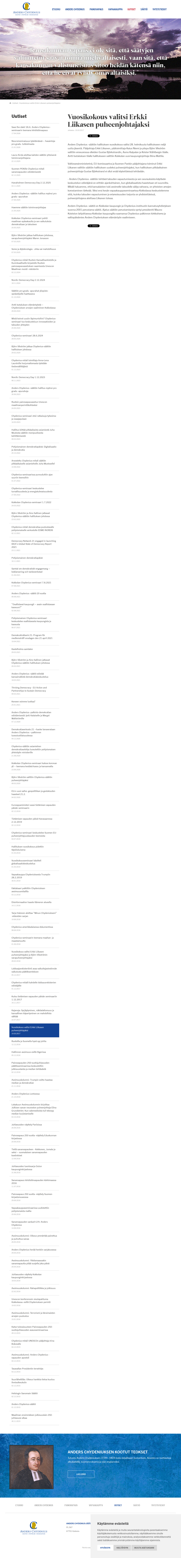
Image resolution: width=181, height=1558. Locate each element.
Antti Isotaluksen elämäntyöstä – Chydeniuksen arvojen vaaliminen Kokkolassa (34, 308)
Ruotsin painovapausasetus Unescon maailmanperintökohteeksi (34, 405)
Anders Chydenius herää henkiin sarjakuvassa (34, 1251)
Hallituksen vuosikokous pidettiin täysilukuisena (34, 850)
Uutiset (131, 9)
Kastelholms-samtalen (34, 651)
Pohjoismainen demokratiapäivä (34, 559)
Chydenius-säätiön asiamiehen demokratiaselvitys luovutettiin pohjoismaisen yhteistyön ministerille (34, 751)
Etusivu (56, 9)
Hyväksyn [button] (105, 1547)
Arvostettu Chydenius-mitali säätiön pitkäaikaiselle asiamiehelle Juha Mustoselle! (34, 464)
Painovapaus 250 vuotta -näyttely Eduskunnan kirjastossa (34, 1138)
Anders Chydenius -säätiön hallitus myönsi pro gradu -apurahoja (34, 391)
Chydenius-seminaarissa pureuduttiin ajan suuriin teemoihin (34, 477)
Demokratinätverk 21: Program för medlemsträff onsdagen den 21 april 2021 (34, 638)
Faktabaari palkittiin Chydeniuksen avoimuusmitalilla (34, 891)
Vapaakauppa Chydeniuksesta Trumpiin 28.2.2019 (34, 877)
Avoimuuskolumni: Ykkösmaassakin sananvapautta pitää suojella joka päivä (34, 1263)
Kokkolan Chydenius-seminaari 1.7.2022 (34, 504)
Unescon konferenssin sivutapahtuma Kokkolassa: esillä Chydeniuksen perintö (34, 1302)
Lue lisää (81, 1474)
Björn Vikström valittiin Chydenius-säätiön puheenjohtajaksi (34, 780)
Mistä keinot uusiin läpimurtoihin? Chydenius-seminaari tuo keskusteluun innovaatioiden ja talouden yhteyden (34, 323)
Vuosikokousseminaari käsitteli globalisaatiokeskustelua (34, 863)
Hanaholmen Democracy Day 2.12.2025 (34, 184)
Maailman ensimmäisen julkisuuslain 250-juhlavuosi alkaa (34, 1418)
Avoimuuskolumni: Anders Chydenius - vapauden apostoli (34, 1358)
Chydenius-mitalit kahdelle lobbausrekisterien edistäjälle (34, 985)
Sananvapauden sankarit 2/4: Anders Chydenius (34, 1225)
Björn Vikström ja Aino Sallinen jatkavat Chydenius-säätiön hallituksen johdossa (34, 516)
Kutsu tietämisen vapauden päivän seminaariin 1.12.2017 (34, 999)
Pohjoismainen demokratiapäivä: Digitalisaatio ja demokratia (34, 450)
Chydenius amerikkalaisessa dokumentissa (34, 928)
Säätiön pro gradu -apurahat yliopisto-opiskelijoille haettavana (34, 294)
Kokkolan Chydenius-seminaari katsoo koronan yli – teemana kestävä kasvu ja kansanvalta (34, 766)
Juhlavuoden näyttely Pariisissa (34, 1126)
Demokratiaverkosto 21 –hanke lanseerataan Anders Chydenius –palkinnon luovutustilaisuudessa (34, 734)
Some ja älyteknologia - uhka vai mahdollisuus (34, 251)
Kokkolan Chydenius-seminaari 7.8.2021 (34, 584)
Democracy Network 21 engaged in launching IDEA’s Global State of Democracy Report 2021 (34, 545)
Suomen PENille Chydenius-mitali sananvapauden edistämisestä (34, 172)
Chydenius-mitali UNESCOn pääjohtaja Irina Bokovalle (34, 1344)
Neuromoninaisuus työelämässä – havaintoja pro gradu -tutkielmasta (34, 144)
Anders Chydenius (75, 9)
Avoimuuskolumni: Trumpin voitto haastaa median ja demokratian (34, 1083)
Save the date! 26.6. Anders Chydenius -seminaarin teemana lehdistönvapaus (34, 130)
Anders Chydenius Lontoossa (34, 1095)
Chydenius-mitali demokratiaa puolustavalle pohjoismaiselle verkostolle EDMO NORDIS (34, 530)
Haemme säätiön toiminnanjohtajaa (34, 209)
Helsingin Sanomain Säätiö (34, 1395)
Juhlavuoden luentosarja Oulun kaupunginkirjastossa (34, 1169)
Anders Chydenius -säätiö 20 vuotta (34, 595)
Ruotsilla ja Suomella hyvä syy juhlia (34, 1043)
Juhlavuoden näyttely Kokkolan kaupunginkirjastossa (34, 1277)
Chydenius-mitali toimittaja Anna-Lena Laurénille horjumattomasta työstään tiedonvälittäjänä (34, 365)
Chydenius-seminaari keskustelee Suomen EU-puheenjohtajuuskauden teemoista (34, 836)
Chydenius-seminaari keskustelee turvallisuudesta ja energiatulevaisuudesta (34, 491)
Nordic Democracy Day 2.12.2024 (34, 282)
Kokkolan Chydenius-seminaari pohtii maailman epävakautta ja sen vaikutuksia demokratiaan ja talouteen (34, 223)
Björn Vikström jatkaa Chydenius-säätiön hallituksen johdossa (34, 349)
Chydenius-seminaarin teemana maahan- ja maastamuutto (34, 941)
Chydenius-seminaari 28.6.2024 (34, 337)
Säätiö (144, 9)
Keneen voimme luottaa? (34, 703)
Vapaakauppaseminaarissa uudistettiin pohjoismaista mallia (34, 1211)
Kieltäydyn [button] (122, 1547)
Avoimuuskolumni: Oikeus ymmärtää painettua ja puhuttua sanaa (34, 1239)
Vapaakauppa (115, 9)
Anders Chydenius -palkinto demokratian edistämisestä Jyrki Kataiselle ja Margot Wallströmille (34, 717)
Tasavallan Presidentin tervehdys (34, 1370)
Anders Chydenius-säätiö (34, 1406)
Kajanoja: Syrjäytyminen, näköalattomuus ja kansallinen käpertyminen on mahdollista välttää (34, 1015)
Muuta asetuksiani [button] (144, 1547)
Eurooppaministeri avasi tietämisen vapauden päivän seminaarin (34, 808)
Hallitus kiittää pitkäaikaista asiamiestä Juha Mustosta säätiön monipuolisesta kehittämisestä (34, 434)
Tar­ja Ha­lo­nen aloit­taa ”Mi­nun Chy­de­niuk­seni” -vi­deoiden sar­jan (34, 916)
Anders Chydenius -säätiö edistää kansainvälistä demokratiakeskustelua (34, 677)
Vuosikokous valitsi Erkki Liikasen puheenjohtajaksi (34, 1030)
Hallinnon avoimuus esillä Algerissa (34, 1054)
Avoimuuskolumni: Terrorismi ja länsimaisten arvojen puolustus (34, 1316)
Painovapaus (96, 9)
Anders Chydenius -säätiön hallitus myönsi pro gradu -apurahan (34, 196)
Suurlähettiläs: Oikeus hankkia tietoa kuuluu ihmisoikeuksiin (34, 1382)
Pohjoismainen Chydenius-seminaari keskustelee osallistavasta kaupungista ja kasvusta (34, 623)
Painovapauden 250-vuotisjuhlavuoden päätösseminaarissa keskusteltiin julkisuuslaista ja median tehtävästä (34, 1067)
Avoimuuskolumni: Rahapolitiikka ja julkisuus (34, 1290)
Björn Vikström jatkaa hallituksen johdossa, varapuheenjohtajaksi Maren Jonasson (34, 238)
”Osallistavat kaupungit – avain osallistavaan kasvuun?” (34, 607)
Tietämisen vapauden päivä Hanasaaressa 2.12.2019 (34, 822)
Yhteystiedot (160, 9)
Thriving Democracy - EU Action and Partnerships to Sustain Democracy (34, 691)
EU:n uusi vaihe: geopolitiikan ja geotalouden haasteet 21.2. (34, 794)
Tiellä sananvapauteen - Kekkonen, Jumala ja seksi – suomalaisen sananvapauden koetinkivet (34, 1154)
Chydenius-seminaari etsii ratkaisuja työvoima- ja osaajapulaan (34, 419)
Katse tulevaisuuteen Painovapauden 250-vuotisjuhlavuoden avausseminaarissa (34, 1330)
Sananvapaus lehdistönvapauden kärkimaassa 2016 (34, 1183)
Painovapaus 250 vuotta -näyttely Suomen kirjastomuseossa (34, 1197)
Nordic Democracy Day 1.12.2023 (34, 379)
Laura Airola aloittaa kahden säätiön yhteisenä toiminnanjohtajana (34, 158)
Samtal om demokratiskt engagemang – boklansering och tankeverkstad (34, 572)
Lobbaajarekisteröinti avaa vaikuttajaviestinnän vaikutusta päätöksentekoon (34, 971)
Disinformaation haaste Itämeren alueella (34, 904)
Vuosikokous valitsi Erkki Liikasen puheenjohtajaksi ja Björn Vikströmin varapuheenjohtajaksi (34, 956)
